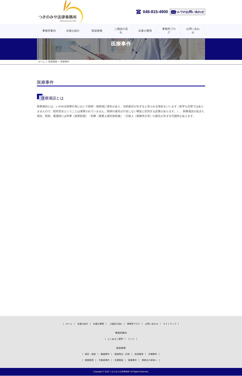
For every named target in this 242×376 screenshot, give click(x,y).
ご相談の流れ (121, 30)
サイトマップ (175, 323)
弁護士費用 (145, 30)
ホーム (41, 61)
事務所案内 (49, 30)
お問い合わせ (193, 30)
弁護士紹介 (73, 30)
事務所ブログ (169, 30)
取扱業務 (97, 30)
